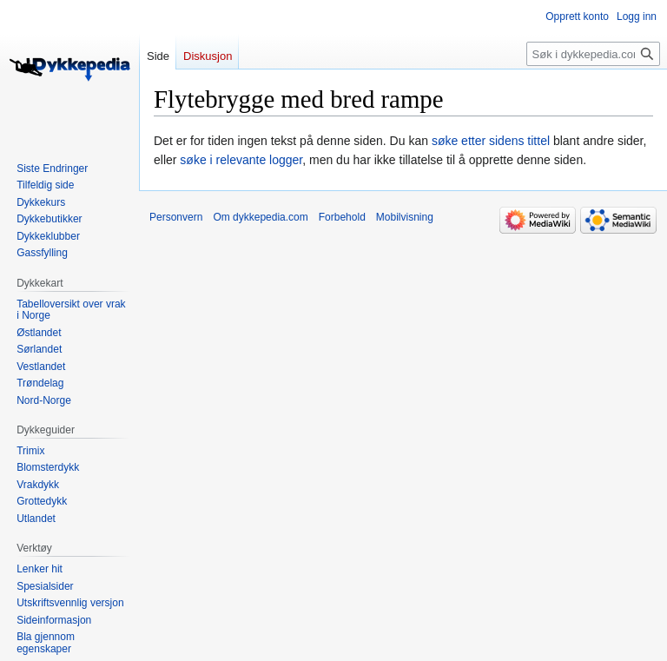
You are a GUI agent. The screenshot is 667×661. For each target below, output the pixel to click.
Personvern (175, 217)
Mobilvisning (404, 217)
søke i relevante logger (241, 160)
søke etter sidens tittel (491, 141)
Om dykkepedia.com (260, 217)
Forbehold (342, 217)
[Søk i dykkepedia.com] (593, 54)
